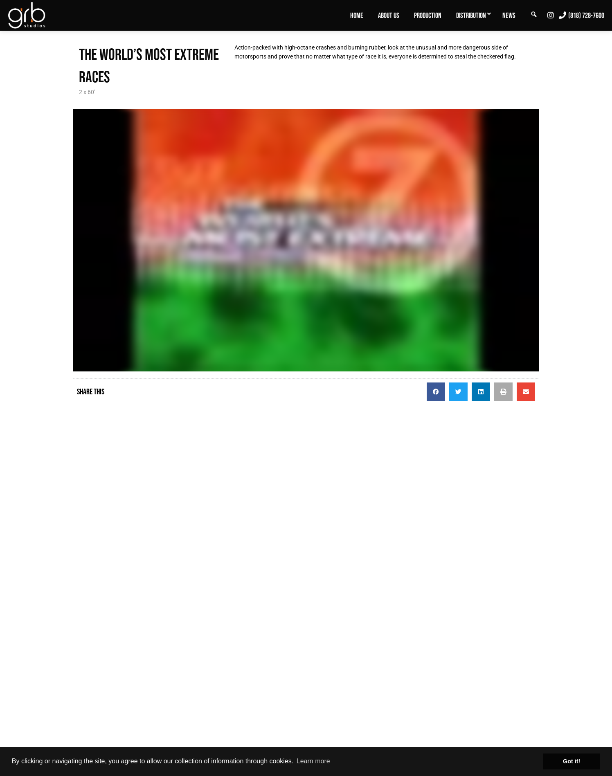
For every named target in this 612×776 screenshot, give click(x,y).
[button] (436, 391)
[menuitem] (357, 15)
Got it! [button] (571, 761)
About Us (388, 15)
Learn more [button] (313, 761)
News (508, 15)
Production (427, 15)
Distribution (471, 15)
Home (356, 15)
